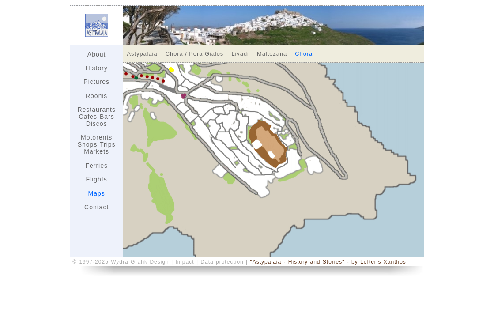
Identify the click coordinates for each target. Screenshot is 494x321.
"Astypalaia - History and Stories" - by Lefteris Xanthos (328, 262)
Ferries (96, 165)
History (96, 68)
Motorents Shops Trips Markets (97, 144)
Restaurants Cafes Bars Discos (96, 116)
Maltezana (272, 53)
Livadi (240, 53)
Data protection (223, 262)
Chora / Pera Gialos (194, 53)
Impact (186, 262)
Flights (96, 179)
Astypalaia (142, 53)
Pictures (96, 81)
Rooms (96, 95)
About (96, 54)
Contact (96, 207)
